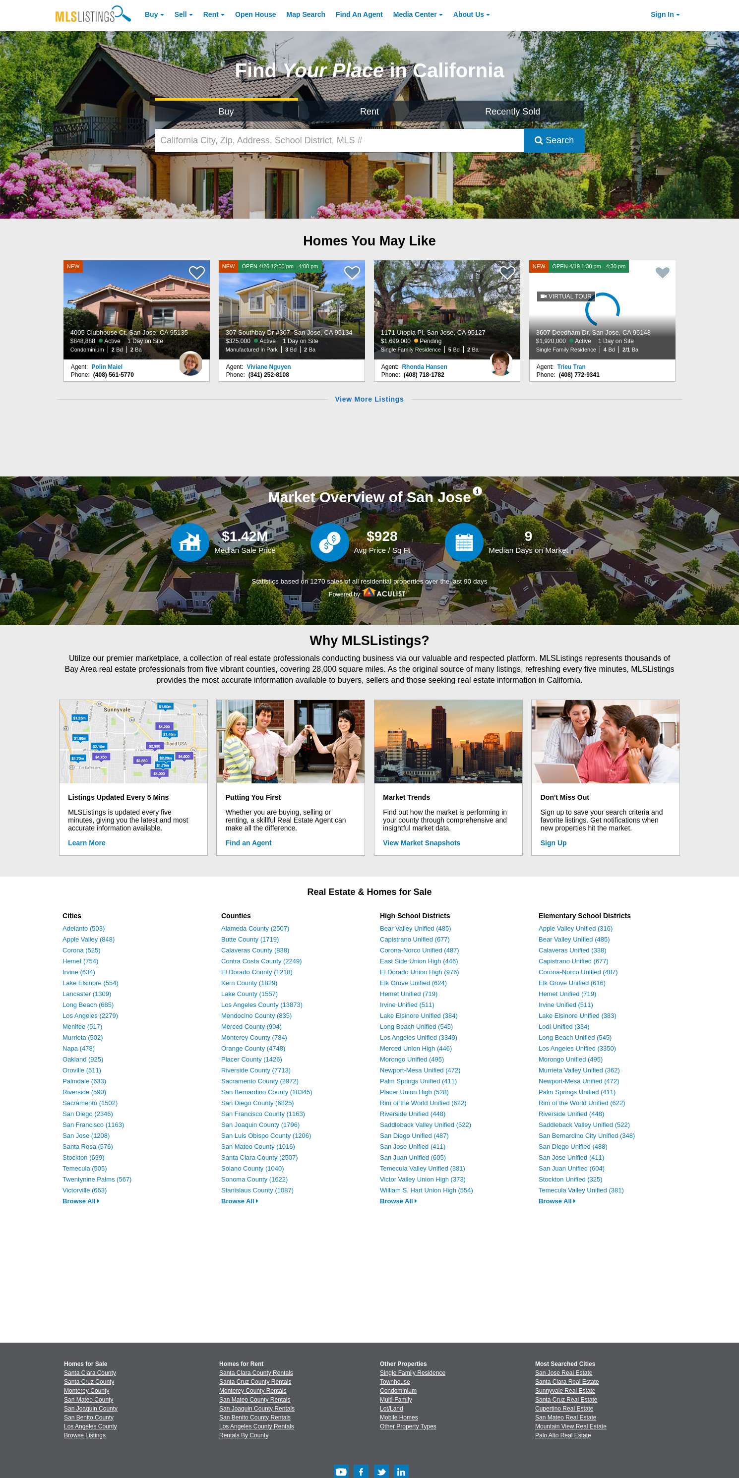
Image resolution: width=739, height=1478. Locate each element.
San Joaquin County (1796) (260, 1124)
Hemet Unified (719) (408, 994)
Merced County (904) (251, 1026)
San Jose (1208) (86, 1135)
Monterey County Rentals (252, 1390)
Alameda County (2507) (255, 928)
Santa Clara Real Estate (567, 1381)
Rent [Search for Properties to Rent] (369, 112)
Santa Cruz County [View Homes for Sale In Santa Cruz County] (89, 1381)
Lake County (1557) (249, 994)
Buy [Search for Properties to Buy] (226, 112)
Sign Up (554, 843)
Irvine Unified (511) (407, 1004)
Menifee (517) (82, 1026)
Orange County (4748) (253, 1048)
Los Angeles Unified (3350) (577, 1048)
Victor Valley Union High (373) (423, 1179)
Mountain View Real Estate (571, 1426)
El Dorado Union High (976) (419, 972)
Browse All (81, 1201)
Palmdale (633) (84, 1081)
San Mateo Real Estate (565, 1417)
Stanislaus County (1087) (257, 1190)
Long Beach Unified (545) (416, 1026)
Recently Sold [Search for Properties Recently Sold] (512, 112)
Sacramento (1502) (90, 1103)
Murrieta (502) (82, 1037)
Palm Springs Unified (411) (418, 1081)
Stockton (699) (83, 1157)
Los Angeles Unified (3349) (418, 1037)
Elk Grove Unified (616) (572, 983)
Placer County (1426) (251, 1059)
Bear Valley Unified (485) (415, 928)
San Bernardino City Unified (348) (587, 1135)
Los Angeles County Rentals (256, 1426)
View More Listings (369, 399)
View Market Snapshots (421, 843)
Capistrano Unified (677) (415, 939)
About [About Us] (468, 14)
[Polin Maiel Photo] (190, 359)
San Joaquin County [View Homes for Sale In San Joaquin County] (91, 1408)
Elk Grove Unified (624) (413, 983)
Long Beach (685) (88, 1004)
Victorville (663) (84, 1190)
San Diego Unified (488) (573, 1146)
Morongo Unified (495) (412, 1059)
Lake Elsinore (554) (90, 983)
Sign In (662, 14)
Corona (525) (81, 950)
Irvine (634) (78, 972)
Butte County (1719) (250, 939)
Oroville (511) (81, 1070)
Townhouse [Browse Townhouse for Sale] (395, 1381)
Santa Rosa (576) (87, 1146)
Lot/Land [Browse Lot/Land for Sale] (391, 1408)
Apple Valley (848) (88, 939)
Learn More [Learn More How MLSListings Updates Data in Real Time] (86, 843)
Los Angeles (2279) (90, 1015)
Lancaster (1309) (86, 994)
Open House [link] (255, 14)
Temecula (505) (84, 1168)
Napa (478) (78, 1048)
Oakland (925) (82, 1059)
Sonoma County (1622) (254, 1179)
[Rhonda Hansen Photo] (501, 359)
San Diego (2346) (87, 1114)
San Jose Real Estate (563, 1372)
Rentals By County (243, 1435)
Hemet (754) (80, 961)
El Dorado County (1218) (257, 972)
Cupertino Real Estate (564, 1408)
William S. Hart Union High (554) (426, 1190)
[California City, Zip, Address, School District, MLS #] (340, 140)
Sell (181, 14)
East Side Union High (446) (419, 961)
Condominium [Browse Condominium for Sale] (398, 1390)
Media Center (415, 14)
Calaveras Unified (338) (573, 950)
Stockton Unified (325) (571, 1179)
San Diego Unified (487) (414, 1135)
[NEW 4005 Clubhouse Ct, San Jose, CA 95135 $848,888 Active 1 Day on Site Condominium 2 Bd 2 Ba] (136, 309)
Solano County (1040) (252, 1168)
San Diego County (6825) (257, 1103)
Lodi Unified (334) (564, 1026)
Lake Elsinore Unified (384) (419, 1015)
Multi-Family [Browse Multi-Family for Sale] (396, 1399)
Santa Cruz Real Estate (566, 1399)
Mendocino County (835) (256, 1015)
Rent (211, 14)
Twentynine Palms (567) (96, 1179)
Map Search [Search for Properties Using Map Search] (306, 14)
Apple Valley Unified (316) (576, 928)
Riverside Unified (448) (412, 1114)
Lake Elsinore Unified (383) (577, 1015)
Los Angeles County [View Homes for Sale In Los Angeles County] (90, 1426)
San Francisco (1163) (93, 1124)
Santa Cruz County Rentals (255, 1381)
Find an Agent (249, 843)
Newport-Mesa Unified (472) (420, 1070)
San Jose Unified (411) (412, 1146)
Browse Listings (85, 1435)
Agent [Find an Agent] (359, 14)
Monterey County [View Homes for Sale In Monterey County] (86, 1390)
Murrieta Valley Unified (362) (579, 1070)
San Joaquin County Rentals (257, 1408)
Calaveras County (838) (255, 950)
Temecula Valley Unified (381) (422, 1168)
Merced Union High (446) (416, 1048)
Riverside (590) (84, 1092)
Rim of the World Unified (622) (423, 1103)
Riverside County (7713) (256, 1070)
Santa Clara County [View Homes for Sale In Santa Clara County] (90, 1372)
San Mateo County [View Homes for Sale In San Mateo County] (88, 1399)
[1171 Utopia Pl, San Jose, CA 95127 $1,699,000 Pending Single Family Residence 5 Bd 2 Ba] (447, 309)
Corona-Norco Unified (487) (419, 950)
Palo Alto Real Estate (563, 1435)
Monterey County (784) (254, 1037)
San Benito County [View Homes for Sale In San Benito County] (89, 1417)
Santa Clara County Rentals (256, 1372)
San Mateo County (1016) (258, 1146)
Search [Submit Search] (554, 140)
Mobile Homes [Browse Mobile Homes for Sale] (399, 1417)
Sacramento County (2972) (260, 1081)
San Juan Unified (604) (572, 1168)
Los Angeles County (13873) (262, 1004)
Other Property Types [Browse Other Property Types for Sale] (408, 1426)
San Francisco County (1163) (263, 1114)
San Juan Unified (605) (413, 1157)
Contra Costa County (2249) (261, 961)
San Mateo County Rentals (254, 1399)
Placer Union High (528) (414, 1092)
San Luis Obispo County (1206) (266, 1135)
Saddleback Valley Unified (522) (425, 1124)
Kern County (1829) (249, 983)
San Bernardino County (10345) (266, 1092)
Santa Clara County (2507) (259, 1157)
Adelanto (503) (83, 928)
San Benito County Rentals (255, 1417)
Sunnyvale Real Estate (565, 1390)
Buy (151, 14)
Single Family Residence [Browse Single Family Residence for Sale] (412, 1372)
